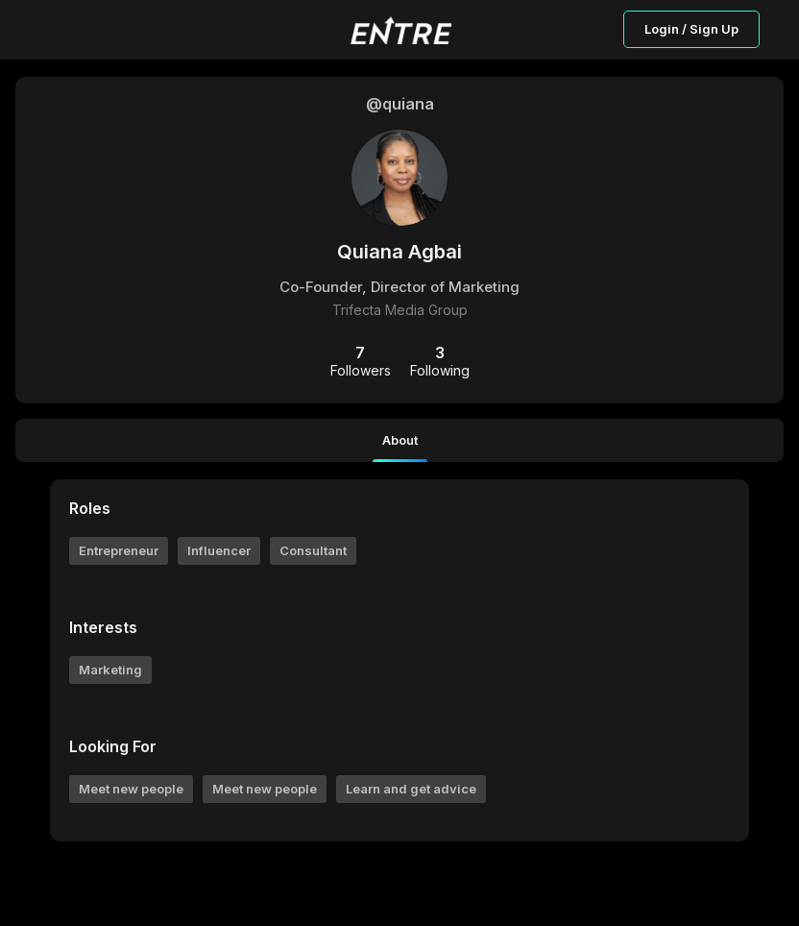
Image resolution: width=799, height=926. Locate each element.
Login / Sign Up (691, 29)
